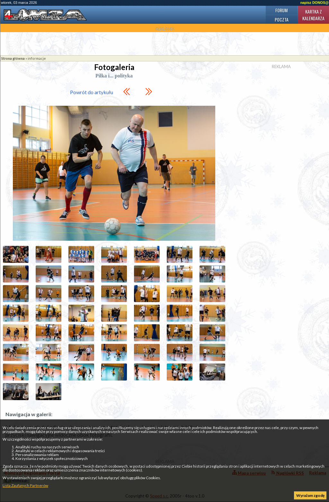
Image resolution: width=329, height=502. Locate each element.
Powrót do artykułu (91, 92)
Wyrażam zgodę (310, 495)
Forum (281, 10)
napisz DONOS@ (314, 2)
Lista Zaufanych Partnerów (25, 485)
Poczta (282, 19)
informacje (37, 58)
